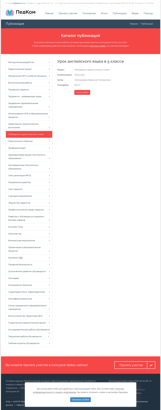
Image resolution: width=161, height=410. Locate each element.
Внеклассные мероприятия (21, 240)
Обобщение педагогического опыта (26, 134)
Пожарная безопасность (20, 264)
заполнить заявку (98, 46)
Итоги (104, 13)
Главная (49, 13)
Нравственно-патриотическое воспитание (23, 126)
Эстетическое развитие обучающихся (27, 271)
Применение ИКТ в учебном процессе (27, 76)
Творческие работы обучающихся (24, 336)
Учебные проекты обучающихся (23, 343)
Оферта (20, 405)
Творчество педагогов (19, 203)
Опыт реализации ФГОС (19, 175)
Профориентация (16, 148)
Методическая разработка (21, 62)
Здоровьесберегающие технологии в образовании (26, 157)
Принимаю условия (80, 400)
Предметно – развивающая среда (24, 96)
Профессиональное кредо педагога (26, 209)
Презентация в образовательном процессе (24, 249)
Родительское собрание (20, 141)
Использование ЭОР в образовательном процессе (28, 115)
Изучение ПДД (15, 258)
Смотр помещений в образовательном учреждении (27, 307)
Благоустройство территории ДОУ (25, 316)
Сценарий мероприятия (20, 196)
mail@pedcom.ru (18, 3)
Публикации (120, 13)
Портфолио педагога (18, 89)
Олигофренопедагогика (20, 299)
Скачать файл (82, 92)
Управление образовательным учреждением (23, 105)
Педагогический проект (20, 69)
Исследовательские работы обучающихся (29, 329)
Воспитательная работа (20, 83)
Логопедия (13, 278)
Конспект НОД (15, 227)
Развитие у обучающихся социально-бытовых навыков (26, 218)
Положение (89, 13)
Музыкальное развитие (19, 182)
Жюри (135, 13)
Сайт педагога (15, 189)
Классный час (14, 234)
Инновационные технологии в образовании (23, 167)
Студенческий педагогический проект (27, 323)
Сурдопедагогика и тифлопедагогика (26, 292)
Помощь (148, 13)
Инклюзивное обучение (20, 285)
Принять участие (67, 13)
